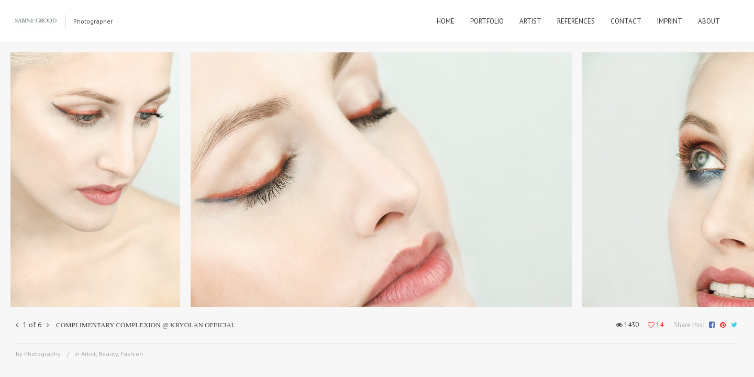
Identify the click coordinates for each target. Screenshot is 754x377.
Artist (88, 354)
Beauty (108, 354)
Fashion (131, 354)
